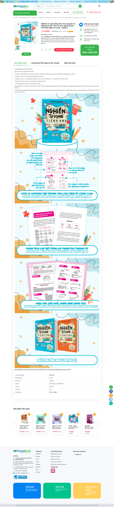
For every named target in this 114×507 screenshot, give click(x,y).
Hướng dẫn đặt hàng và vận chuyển (45, 63)
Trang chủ (15, 17)
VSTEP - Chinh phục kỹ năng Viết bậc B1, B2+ (73, 427)
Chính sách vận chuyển (56, 462)
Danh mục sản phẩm (22, 13)
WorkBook (38, 467)
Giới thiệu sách (20, 63)
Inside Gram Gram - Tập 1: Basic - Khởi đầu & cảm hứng (24, 427)
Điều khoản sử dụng (55, 459)
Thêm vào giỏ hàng (64, 50)
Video (37, 469)
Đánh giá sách (69, 63)
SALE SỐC (66, 12)
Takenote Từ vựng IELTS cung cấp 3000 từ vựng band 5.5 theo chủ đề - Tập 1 (40, 427)
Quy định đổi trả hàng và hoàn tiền (59, 464)
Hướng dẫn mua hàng (56, 454)
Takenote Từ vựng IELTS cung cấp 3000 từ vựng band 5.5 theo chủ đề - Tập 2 (57, 427)
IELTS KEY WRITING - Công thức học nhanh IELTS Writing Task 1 (89, 427)
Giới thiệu (38, 456)
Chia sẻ (40, 12)
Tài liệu (48, 12)
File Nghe (57, 12)
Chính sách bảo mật (55, 456)
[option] (26, 32)
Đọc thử (26, 54)
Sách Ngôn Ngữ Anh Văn (25, 17)
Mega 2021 (38, 454)
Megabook (78, 454)
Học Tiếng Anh (78, 12)
